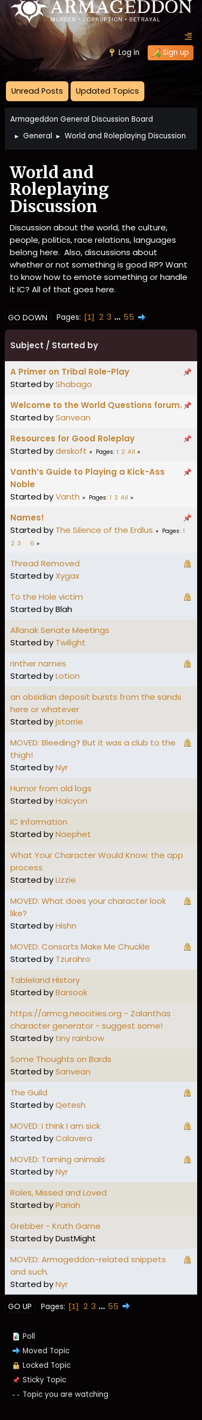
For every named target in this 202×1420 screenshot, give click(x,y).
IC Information (38, 821)
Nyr (61, 767)
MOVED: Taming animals (57, 1159)
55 (128, 316)
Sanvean (72, 417)
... (118, 316)
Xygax (67, 575)
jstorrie (69, 721)
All (131, 451)
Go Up (20, 1306)
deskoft (71, 450)
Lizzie (65, 879)
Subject (27, 345)
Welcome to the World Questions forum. (96, 405)
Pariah (67, 1205)
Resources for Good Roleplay (72, 438)
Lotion (67, 675)
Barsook (71, 992)
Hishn (65, 925)
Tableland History (45, 980)
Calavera (73, 1138)
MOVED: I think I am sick (55, 1125)
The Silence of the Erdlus (104, 530)
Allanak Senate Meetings (59, 630)
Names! (27, 517)
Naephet (73, 834)
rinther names (38, 663)
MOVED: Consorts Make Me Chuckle (80, 946)
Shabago (73, 384)
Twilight (70, 642)
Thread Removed (45, 563)
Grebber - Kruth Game (55, 1226)
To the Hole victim (46, 596)
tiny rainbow (79, 1038)
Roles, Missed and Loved (58, 1192)
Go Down (27, 317)
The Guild (28, 1092)
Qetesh (70, 1104)
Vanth (67, 496)
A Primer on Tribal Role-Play (69, 371)
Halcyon (71, 800)
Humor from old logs (51, 788)
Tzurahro (72, 959)
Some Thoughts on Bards (61, 1059)
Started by (75, 345)
